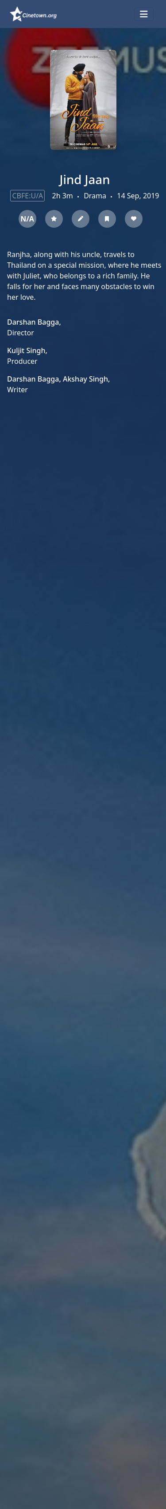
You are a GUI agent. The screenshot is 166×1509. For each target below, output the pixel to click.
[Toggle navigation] (144, 14)
